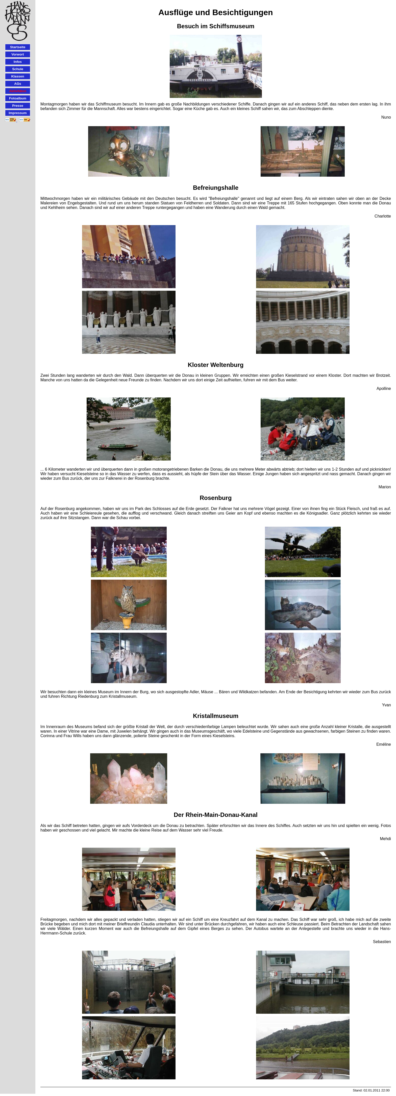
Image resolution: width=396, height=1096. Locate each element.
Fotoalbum (17, 98)
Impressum (18, 113)
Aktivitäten (17, 91)
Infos (18, 62)
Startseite (18, 47)
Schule (17, 69)
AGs (17, 84)
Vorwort (17, 54)
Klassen (17, 76)
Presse (17, 106)
